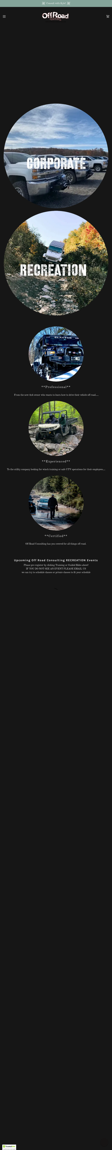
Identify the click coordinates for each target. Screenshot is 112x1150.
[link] (56, 16)
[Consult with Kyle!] (56, 3)
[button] (9, 16)
